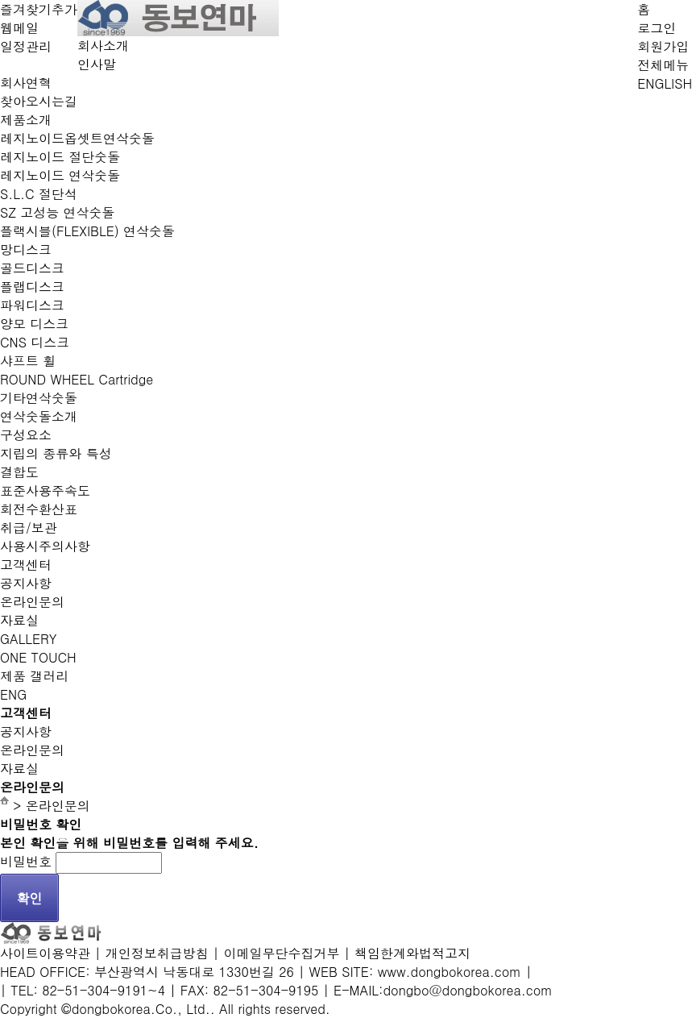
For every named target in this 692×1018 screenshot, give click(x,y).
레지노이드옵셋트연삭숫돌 (77, 138)
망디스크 (26, 249)
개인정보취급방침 (157, 953)
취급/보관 (28, 527)
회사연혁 (26, 82)
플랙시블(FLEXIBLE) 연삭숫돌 (87, 231)
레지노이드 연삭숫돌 (60, 175)
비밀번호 (26, 861)
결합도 (19, 472)
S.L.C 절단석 (38, 194)
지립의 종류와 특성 (56, 453)
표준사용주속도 (45, 490)
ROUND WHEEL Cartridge (76, 379)
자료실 (19, 620)
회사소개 (103, 45)
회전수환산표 (38, 509)
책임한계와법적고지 (412, 953)
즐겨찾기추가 (38, 9)
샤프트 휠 (28, 360)
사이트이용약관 (45, 953)
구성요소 (26, 435)
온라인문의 (32, 601)
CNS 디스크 (34, 342)
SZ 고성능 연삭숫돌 (57, 212)
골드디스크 (32, 268)
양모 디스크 (34, 323)
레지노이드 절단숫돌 (60, 157)
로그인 (656, 28)
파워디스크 (32, 305)
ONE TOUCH (38, 657)
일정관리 (26, 46)
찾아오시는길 (38, 101)
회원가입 (663, 46)
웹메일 (19, 28)
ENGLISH (664, 83)
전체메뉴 (663, 65)
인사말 (96, 64)
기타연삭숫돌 (38, 398)
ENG (13, 694)
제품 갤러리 (34, 676)
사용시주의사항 (45, 546)
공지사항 (26, 583)
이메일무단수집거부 (281, 953)
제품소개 (26, 119)
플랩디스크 (32, 286)
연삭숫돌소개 (38, 416)
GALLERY (28, 638)
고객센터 (26, 564)
